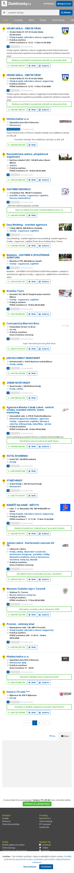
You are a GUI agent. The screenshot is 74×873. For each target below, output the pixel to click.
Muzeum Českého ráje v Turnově (26, 588)
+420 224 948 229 (16, 179)
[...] (33, 12)
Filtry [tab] (52, 736)
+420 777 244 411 (16, 495)
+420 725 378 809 (16, 712)
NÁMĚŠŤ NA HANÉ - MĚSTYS (23, 505)
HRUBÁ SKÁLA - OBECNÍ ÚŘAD (24, 28)
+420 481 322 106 (16, 614)
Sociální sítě (44, 827)
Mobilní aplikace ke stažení (13, 845)
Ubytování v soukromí (35, 551)
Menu (31, 20)
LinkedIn (44, 850)
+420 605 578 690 (16, 215)
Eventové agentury (19, 418)
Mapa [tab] (65, 736)
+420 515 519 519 (16, 348)
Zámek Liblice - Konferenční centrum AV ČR (30, 544)
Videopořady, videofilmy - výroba (35, 424)
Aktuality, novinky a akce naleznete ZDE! (39, 609)
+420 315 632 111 (16, 579)
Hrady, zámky (16, 364)
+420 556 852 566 (16, 471)
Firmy (5, 20)
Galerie (44, 65)
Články (43, 20)
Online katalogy (45, 821)
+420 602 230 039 (16, 144)
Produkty (18, 20)
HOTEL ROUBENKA (17, 455)
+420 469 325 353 (16, 398)
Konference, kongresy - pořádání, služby (30, 554)
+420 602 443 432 (16, 446)
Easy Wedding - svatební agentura (27, 224)
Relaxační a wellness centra (23, 557)
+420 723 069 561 (16, 314)
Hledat (66, 12)
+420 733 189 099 (16, 373)
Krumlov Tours (15, 291)
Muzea (13, 595)
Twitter (43, 848)
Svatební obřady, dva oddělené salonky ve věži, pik (39, 139)
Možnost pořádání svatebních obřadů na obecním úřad (39, 60)
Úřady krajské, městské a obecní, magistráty (32, 37)
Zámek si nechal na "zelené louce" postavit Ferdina (39, 528)
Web (32, 65)
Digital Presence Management (14, 850)
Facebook (45, 845)
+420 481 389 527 (16, 65)
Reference (6, 821)
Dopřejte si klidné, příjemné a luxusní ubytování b (39, 707)
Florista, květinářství (20, 198)
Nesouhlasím (29, 866)
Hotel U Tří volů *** (18, 691)
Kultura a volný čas (26, 595)
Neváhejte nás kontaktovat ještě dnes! (39, 441)
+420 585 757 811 (16, 533)
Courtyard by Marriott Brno (23, 323)
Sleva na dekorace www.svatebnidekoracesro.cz (39, 210)
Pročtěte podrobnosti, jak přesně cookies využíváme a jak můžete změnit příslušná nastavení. (38, 859)
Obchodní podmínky (10, 824)
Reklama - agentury (39, 418)
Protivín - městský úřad (20, 624)
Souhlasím (46, 866)
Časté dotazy (58, 20)
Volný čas (24, 559)
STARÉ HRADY (14, 480)
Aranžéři (14, 195)
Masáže (33, 559)
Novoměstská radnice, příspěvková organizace (27, 155)
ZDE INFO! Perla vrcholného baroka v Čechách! (39, 574)
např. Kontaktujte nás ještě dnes (39, 343)
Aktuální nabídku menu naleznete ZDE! (39, 677)
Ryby (24, 662)
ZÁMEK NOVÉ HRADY (18, 382)
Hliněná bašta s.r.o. (18, 119)
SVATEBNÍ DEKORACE (19, 189)
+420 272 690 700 (16, 682)
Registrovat (64, 3)
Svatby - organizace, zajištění (33, 195)
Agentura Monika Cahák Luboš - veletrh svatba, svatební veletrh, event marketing (30, 410)
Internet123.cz (45, 818)
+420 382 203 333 (16, 647)
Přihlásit (49, 3)
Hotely (13, 329)
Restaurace (15, 125)
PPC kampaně (45, 824)
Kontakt (5, 818)
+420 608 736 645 (16, 245)
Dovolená (14, 559)
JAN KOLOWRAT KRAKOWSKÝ (23, 358)
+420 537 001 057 (16, 281)
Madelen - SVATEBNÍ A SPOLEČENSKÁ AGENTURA (28, 256)
